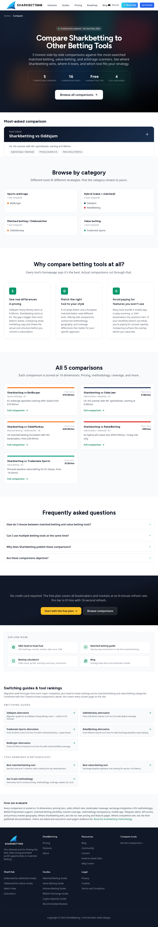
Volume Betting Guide (54, 888)
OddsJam (117, 203)
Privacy (85, 878)
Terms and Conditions (93, 888)
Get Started (147, 5)
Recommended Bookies (55, 903)
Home (39, 5)
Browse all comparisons (79, 95)
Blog (104, 5)
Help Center (88, 863)
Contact (86, 853)
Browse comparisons (100, 611)
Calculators (10, 893)
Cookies (86, 883)
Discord (113, 5)
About (46, 853)
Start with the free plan (61, 611)
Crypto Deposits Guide (54, 898)
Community (88, 848)
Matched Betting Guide (55, 878)
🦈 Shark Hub (129, 5)
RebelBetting (117, 207)
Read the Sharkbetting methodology (113, 819)
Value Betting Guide (53, 883)
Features (52, 5)
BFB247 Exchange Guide (55, 893)
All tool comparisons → (132, 842)
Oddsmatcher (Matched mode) (20, 878)
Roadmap (92, 5)
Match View (10, 888)
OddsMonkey (40, 230)
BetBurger (40, 203)
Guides (65, 5)
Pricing (78, 5)
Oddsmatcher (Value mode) (18, 883)
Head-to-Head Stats (92, 858)
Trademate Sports (117, 230)
